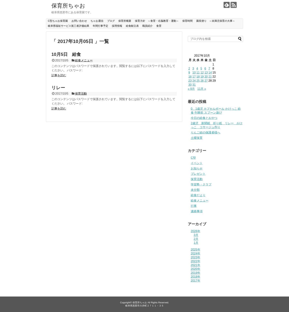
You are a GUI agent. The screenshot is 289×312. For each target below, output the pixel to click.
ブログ (111, 20)
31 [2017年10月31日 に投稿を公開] (194, 84)
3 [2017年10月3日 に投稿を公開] (193, 68)
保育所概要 (124, 20)
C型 (193, 157)
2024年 (195, 253)
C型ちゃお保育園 (58, 20)
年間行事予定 (100, 25)
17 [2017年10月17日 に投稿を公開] (194, 76)
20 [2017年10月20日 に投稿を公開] (206, 76)
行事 (194, 205)
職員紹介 (147, 25)
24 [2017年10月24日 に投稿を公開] (194, 80)
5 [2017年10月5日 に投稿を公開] (201, 68)
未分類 (195, 189)
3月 (196, 235)
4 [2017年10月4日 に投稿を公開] (197, 68)
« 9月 (191, 88)
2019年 (195, 272)
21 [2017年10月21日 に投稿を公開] (210, 76)
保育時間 (187, 20)
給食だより (198, 195)
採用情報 (117, 25)
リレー (58, 87)
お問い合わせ (79, 20)
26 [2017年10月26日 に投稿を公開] (202, 80)
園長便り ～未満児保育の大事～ (215, 20)
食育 (158, 25)
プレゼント (198, 173)
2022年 (195, 261)
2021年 (195, 265)
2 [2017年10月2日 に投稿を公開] (189, 68)
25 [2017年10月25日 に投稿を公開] (198, 80)
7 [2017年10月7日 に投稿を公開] (209, 68)
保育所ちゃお (68, 6)
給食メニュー (84, 60)
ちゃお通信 (96, 20)
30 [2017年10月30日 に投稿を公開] (190, 84)
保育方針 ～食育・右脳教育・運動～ (157, 20)
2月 (196, 238)
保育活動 (81, 93)
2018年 (195, 276)
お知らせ (197, 168)
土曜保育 (197, 137)
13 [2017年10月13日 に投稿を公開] (206, 72)
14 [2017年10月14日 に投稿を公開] (210, 72)
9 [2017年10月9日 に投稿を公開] (189, 72)
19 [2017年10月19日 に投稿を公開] (202, 76)
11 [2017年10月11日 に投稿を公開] (198, 72)
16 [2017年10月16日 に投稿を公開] (190, 76)
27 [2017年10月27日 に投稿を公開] (206, 80)
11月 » (201, 88)
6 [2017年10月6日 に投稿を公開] (205, 68)
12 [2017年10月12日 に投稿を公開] (202, 72)
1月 (196, 242)
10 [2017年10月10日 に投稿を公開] (194, 72)
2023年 (195, 257)
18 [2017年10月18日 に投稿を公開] (198, 76)
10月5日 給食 (66, 54)
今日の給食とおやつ (204, 117)
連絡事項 (197, 211)
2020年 (195, 269)
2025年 (195, 249)
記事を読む (58, 75)
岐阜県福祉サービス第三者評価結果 (68, 25)
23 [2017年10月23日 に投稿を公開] (190, 80)
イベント (197, 163)
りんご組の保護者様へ (205, 132)
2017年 (195, 280)
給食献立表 (132, 25)
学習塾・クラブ (201, 184)
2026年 (195, 231)
